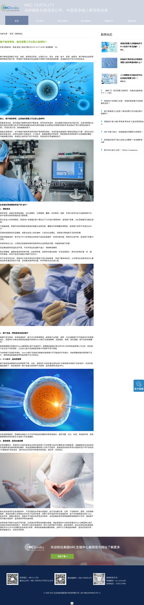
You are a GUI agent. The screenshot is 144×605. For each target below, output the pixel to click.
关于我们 (40, 21)
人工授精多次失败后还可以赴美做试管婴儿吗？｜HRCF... (131, 78)
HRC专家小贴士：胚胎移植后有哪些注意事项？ (123, 132)
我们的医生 (63, 21)
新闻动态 (19, 34)
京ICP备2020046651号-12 (90, 593)
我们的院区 (86, 21)
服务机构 (132, 21)
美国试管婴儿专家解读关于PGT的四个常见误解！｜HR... (131, 47)
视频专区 (109, 21)
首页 (17, 21)
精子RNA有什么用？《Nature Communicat (120, 150)
